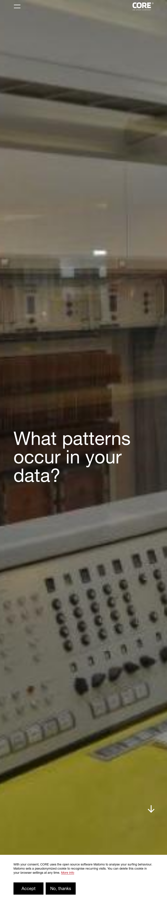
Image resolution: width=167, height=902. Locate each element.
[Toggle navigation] (17, 6)
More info (67, 872)
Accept (28, 888)
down (151, 809)
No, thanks (60, 888)
